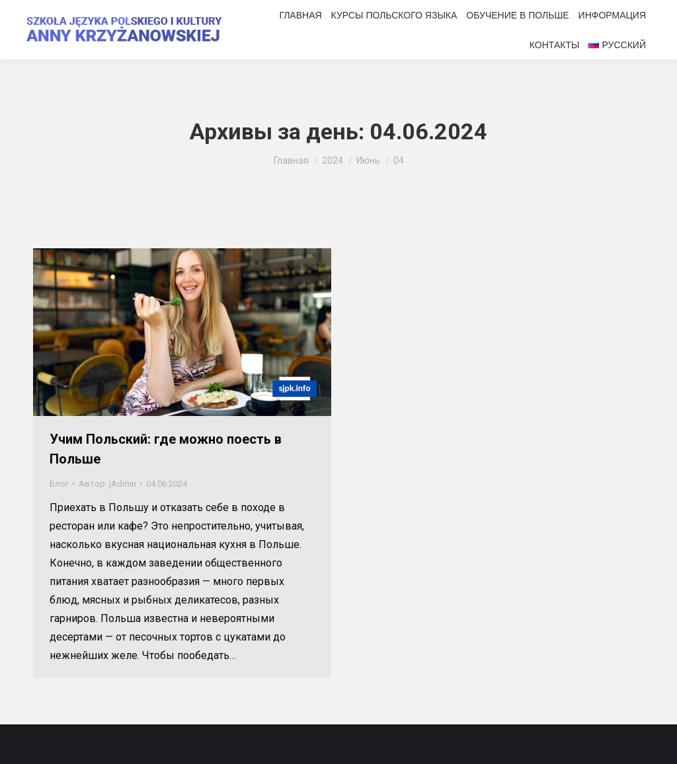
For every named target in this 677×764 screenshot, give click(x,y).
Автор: (107, 484)
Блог (59, 484)
